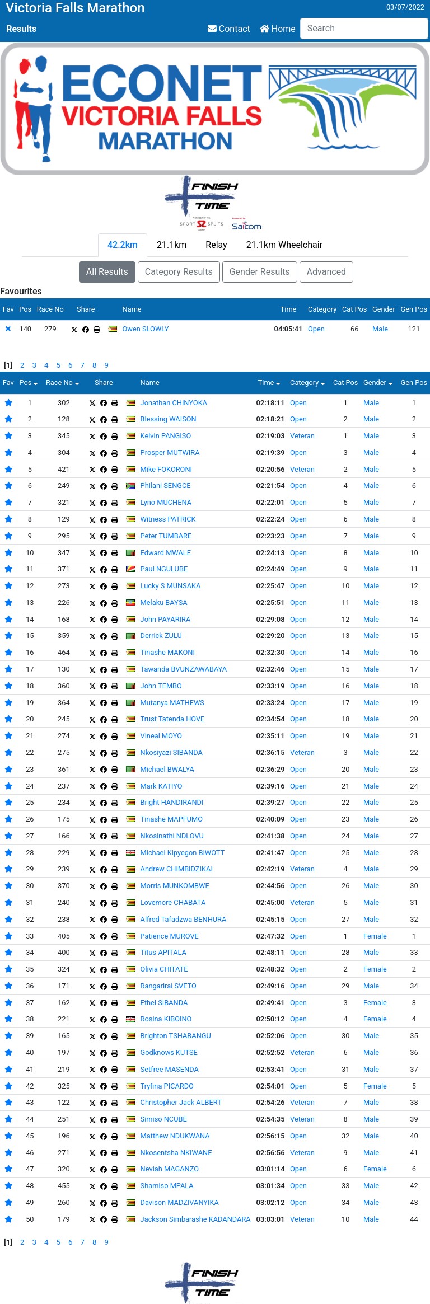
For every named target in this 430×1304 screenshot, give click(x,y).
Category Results (179, 271)
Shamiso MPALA (167, 1185)
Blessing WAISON (169, 419)
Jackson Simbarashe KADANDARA (196, 1219)
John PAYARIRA (166, 619)
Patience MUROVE (170, 936)
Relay (216, 245)
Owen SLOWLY (146, 329)
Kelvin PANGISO (166, 435)
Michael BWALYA (167, 769)
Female (375, 936)
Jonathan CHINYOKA (174, 402)
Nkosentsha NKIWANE (176, 1152)
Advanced (327, 271)
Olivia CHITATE (164, 969)
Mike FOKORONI (166, 469)
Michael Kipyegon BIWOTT (183, 852)
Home (277, 29)
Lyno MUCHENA (166, 502)
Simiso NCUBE (164, 1119)
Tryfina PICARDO (167, 1086)
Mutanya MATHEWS (172, 702)
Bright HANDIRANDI (172, 802)
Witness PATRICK (168, 519)
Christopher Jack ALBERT (181, 1102)
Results (21, 29)
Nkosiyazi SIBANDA (172, 752)
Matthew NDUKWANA (175, 1136)
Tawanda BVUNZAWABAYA (184, 669)
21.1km (171, 245)
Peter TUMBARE (166, 536)
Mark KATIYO (162, 786)
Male (380, 329)
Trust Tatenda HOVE (173, 719)
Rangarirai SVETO (169, 986)
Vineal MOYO (161, 735)
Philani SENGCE (166, 485)
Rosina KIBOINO (166, 1019)
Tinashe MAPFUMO (172, 819)
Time (270, 382)
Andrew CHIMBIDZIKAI (177, 869)
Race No (64, 382)
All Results (107, 271)
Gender (379, 382)
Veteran (302, 435)
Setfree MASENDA (170, 1069)
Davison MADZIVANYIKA (180, 1202)
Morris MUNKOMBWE (175, 885)
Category (309, 382)
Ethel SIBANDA (164, 1002)
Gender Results (260, 271)
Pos (29, 382)
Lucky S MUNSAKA (171, 585)
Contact (229, 29)
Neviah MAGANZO (170, 1169)
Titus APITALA (163, 952)
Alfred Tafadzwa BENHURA (184, 919)
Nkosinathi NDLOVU (172, 836)
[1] (8, 365)
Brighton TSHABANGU (176, 1035)
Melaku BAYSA (164, 602)
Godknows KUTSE (169, 1052)
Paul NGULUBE (164, 569)
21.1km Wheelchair (284, 245)
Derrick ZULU (161, 635)
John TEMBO (161, 686)
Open (316, 329)
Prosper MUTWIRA (170, 452)
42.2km (123, 245)
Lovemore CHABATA (173, 902)
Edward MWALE (166, 552)
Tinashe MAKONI (168, 652)
